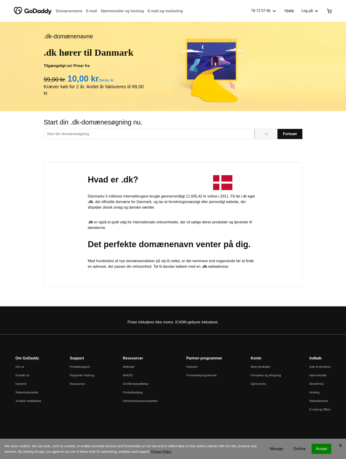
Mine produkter (260, 366)
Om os (19, 366)
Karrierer (21, 384)
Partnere (192, 366)
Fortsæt (290, 134)
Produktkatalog (132, 392)
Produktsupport (80, 366)
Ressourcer (77, 384)
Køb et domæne (320, 366)
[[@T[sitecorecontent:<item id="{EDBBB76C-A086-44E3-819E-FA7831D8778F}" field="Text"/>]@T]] (149, 134)
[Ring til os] (264, 11)
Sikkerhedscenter (26, 392)
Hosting (314, 392)
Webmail (128, 366)
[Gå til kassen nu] (329, 11)
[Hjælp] (289, 11)
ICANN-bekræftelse (135, 384)
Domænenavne (69, 11)
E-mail (91, 11)
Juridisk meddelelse (28, 401)
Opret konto (258, 384)
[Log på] (310, 11)
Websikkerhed (318, 401)
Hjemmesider (318, 375)
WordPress (316, 384)
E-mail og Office (319, 409)
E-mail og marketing (165, 11)
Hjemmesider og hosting (122, 11)
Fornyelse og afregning (266, 375)
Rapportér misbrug (82, 375)
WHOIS (128, 375)
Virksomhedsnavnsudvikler (140, 401)
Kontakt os (22, 375)
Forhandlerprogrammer (201, 375)
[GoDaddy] (33, 10)
